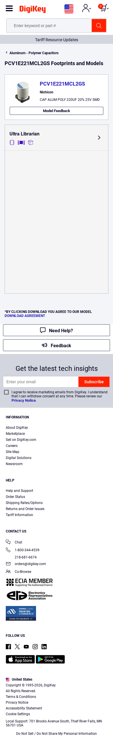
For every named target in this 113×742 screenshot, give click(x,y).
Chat (14, 542)
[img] (33, 10)
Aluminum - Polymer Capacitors (34, 53)
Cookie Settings (18, 714)
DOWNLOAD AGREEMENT (25, 316)
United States (19, 679)
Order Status (15, 497)
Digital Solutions (18, 458)
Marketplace (15, 434)
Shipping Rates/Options (24, 503)
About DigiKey (17, 428)
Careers (12, 446)
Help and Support (19, 491)
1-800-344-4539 (22, 550)
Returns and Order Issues (25, 509)
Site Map (12, 452)
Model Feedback (56, 111)
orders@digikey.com (26, 564)
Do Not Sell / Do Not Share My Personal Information (56, 734)
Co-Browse (18, 572)
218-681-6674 (21, 557)
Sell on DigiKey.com (21, 440)
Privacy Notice (24, 400)
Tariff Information (19, 515)
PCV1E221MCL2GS (62, 84)
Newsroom (14, 464)
